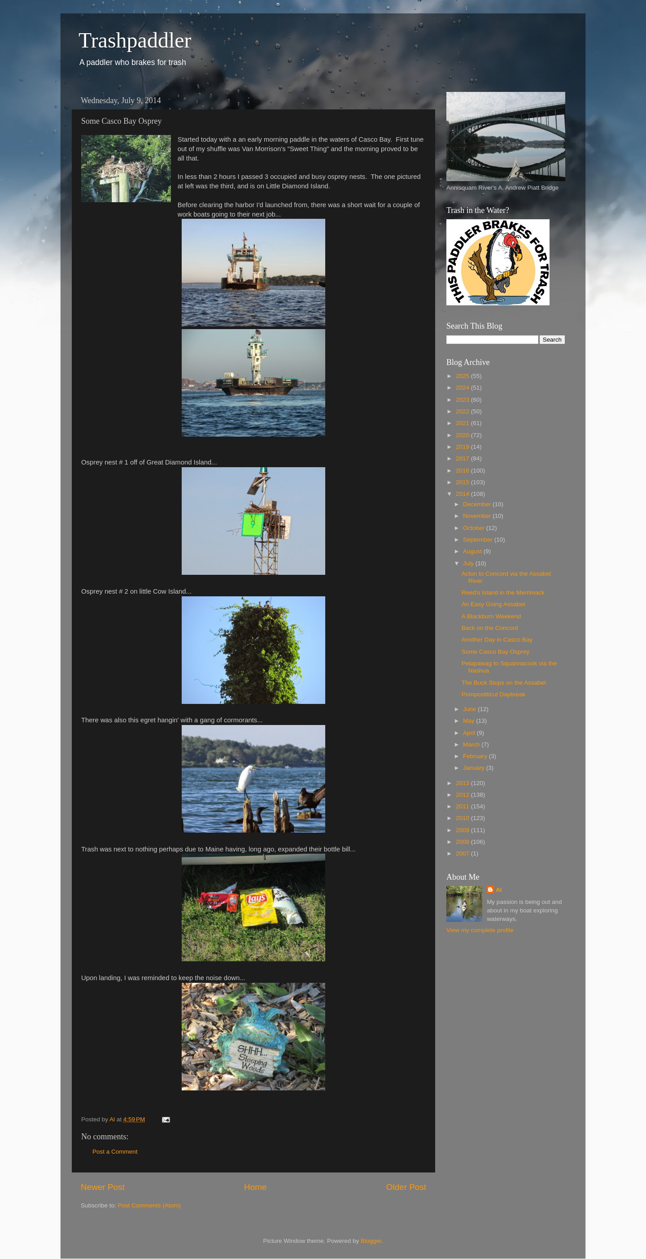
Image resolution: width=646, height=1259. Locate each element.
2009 (463, 830)
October (474, 528)
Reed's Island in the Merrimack (503, 592)
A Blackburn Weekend (491, 616)
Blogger (371, 1240)
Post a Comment (115, 1151)
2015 (463, 482)
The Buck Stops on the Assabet (504, 682)
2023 (463, 399)
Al (499, 889)
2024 (463, 387)
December (478, 504)
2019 (463, 446)
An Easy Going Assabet (493, 604)
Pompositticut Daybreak (494, 694)
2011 (463, 806)
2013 (463, 783)
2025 (463, 376)
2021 (463, 423)
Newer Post (103, 1187)
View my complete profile (480, 930)
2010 (463, 818)
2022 (463, 411)
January (474, 767)
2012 (463, 794)
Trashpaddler (135, 40)
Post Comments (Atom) (149, 1205)
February (476, 756)
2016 (463, 470)
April (470, 732)
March (472, 744)
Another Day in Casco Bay (497, 639)
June (470, 709)
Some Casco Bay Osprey (496, 651)
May (469, 720)
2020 (463, 435)
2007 (463, 853)
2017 (463, 458)
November (478, 515)
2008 (463, 841)
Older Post (406, 1187)
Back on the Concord (490, 628)
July (469, 563)
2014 (463, 494)
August (473, 551)
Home (255, 1187)
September (478, 539)
